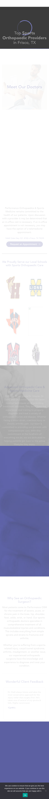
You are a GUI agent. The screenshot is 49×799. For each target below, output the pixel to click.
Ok (25, 795)
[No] (45, 790)
